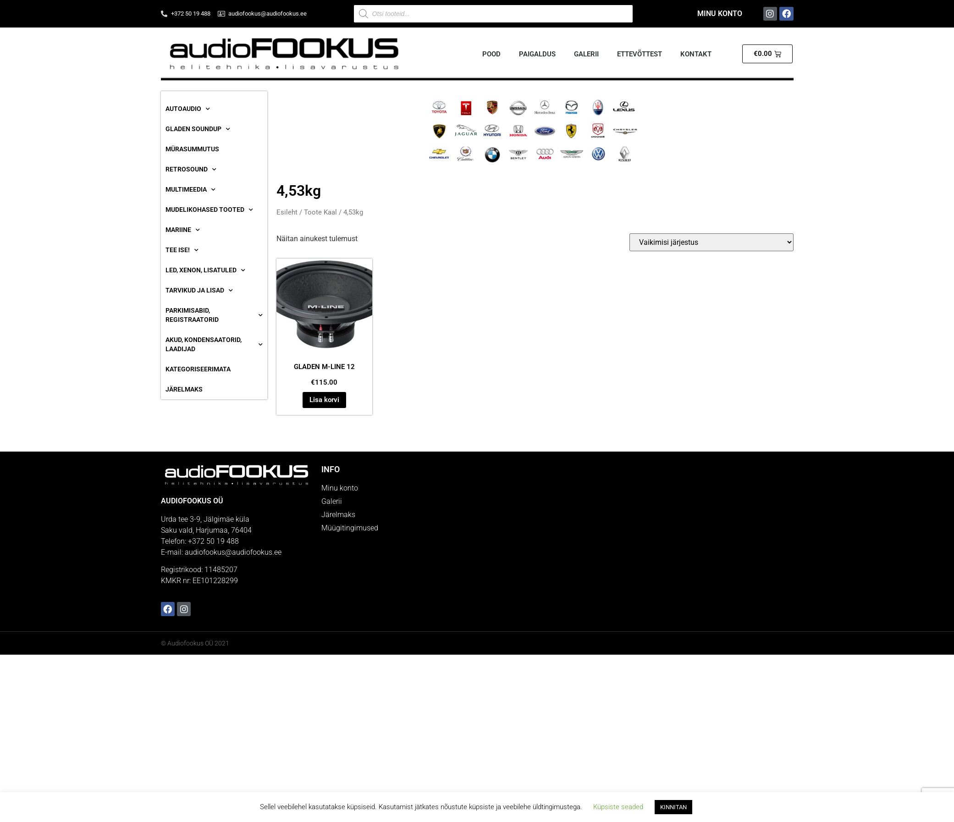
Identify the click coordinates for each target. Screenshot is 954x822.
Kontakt (695, 54)
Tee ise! (182, 250)
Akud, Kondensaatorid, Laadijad (214, 344)
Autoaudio (187, 109)
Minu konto (719, 13)
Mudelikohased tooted (209, 210)
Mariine (182, 230)
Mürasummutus (192, 149)
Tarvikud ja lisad (199, 291)
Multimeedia (190, 190)
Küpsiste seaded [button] (618, 807)
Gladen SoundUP (197, 129)
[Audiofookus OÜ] (638, 541)
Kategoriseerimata (198, 369)
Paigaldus (537, 54)
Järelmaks (184, 389)
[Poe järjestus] (711, 242)
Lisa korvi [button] (324, 400)
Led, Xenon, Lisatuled (205, 270)
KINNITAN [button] (673, 807)
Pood (491, 54)
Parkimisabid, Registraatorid (214, 315)
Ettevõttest (639, 54)
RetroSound (190, 170)
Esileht (287, 212)
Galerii (586, 54)
